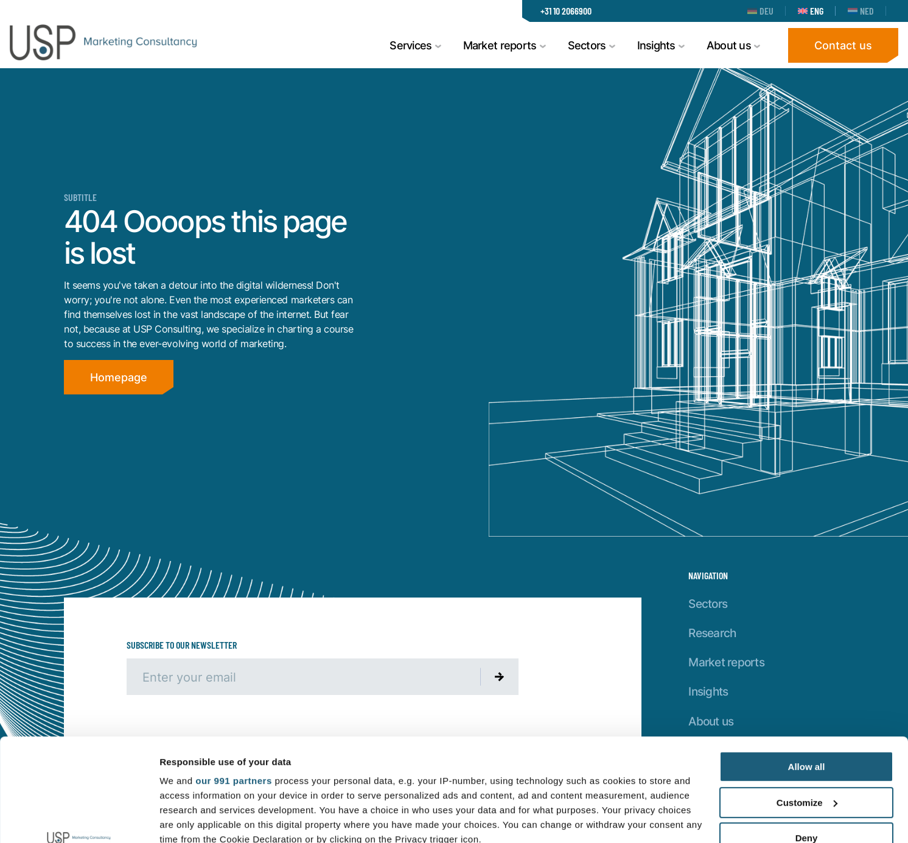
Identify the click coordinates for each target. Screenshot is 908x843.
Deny (806, 741)
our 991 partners (233, 684)
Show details (187, 819)
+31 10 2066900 (566, 10)
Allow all (806, 670)
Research (712, 632)
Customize (807, 706)
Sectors (707, 603)
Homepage (118, 377)
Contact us (843, 45)
